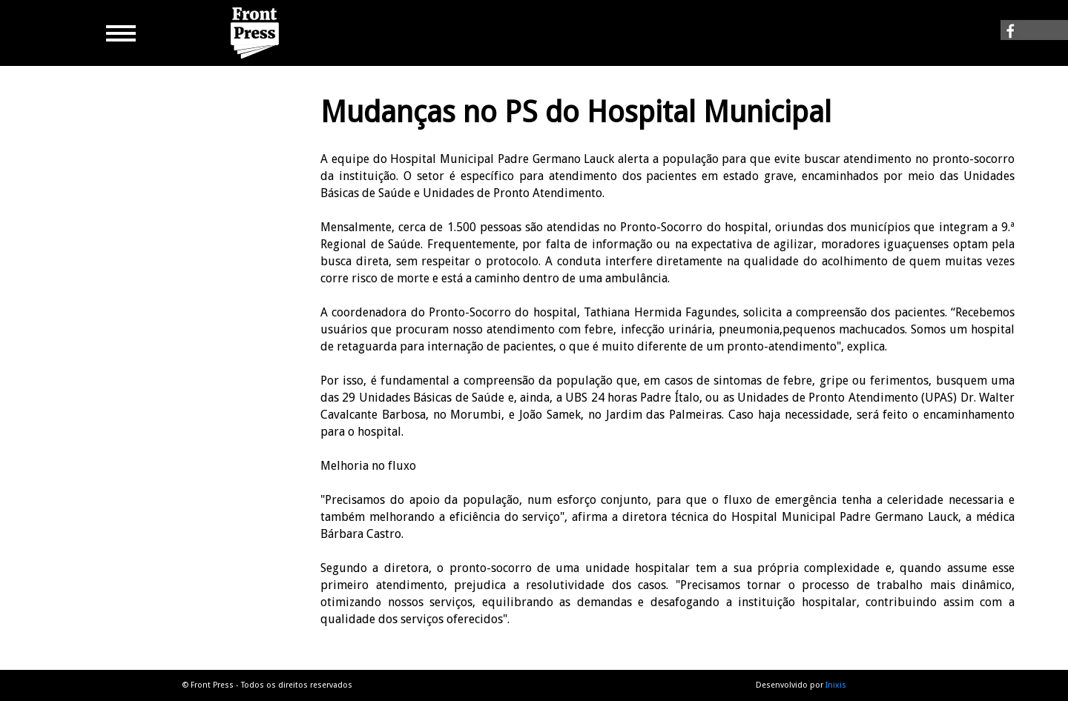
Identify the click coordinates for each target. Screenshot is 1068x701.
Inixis (835, 685)
